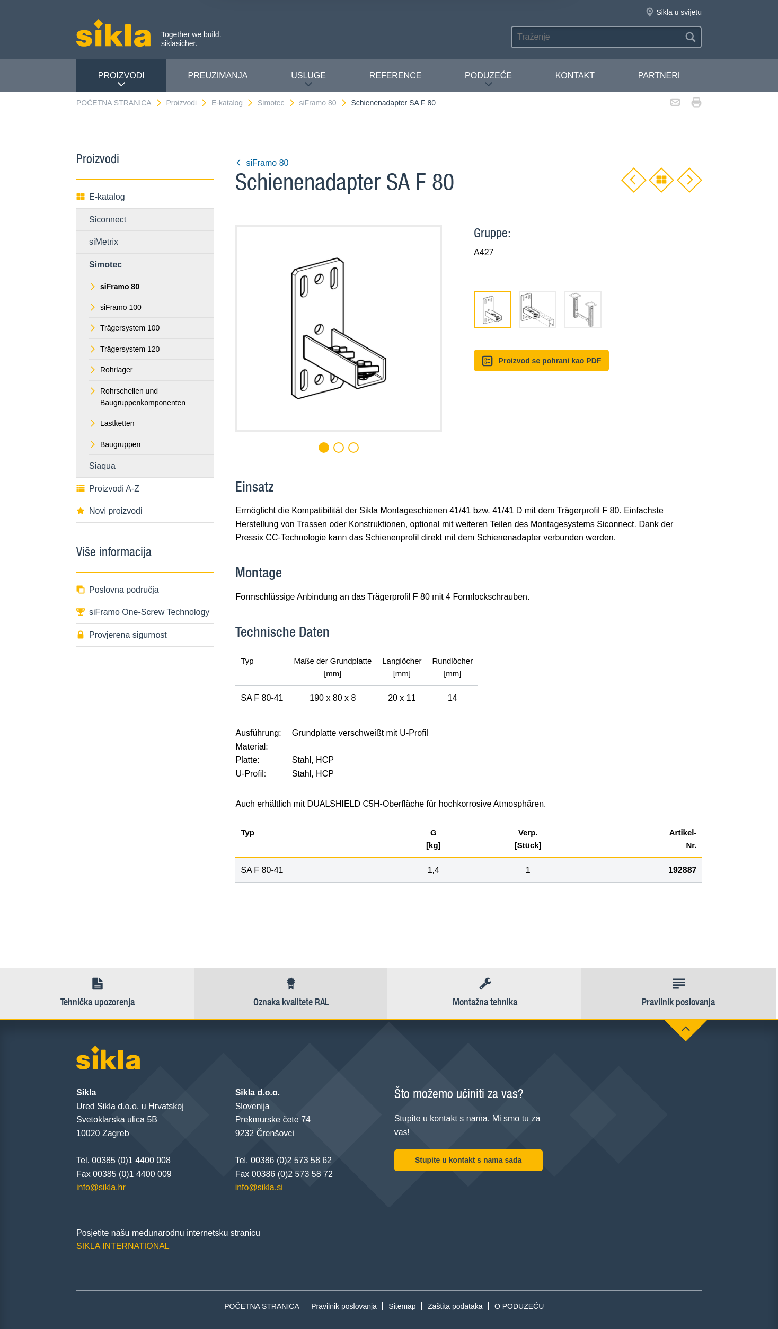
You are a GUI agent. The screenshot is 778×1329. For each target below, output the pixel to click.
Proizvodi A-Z (107, 488)
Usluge (308, 79)
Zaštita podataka (455, 1306)
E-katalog (232, 103)
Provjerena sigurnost (121, 634)
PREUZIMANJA (218, 75)
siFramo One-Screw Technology (142, 612)
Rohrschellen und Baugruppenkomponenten (137, 397)
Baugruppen (114, 444)
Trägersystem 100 (124, 328)
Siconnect (107, 219)
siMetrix (103, 241)
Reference (395, 75)
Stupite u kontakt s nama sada (468, 1160)
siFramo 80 (323, 103)
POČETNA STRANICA (119, 103)
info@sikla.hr (101, 1187)
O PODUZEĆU (519, 1306)
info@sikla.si (259, 1187)
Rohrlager (110, 369)
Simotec (277, 103)
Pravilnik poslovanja (344, 1306)
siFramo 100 (115, 307)
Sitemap (401, 1306)
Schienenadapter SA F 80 (393, 103)
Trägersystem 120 (124, 349)
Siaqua (102, 465)
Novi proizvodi (109, 510)
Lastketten (112, 423)
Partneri (659, 75)
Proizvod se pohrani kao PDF (541, 361)
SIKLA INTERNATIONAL (123, 1246)
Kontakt (575, 75)
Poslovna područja (117, 589)
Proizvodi (121, 79)
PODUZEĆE (488, 79)
